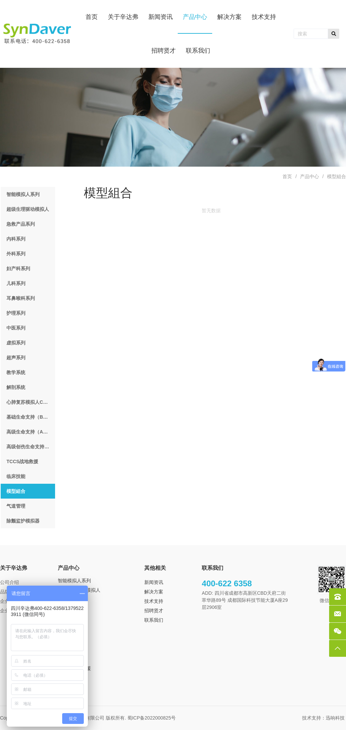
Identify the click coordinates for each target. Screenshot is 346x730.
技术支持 (153, 601)
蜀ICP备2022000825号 (152, 718)
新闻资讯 (153, 582)
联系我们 (153, 620)
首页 (287, 176)
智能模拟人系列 (74, 580)
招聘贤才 (153, 610)
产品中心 (309, 176)
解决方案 (153, 591)
